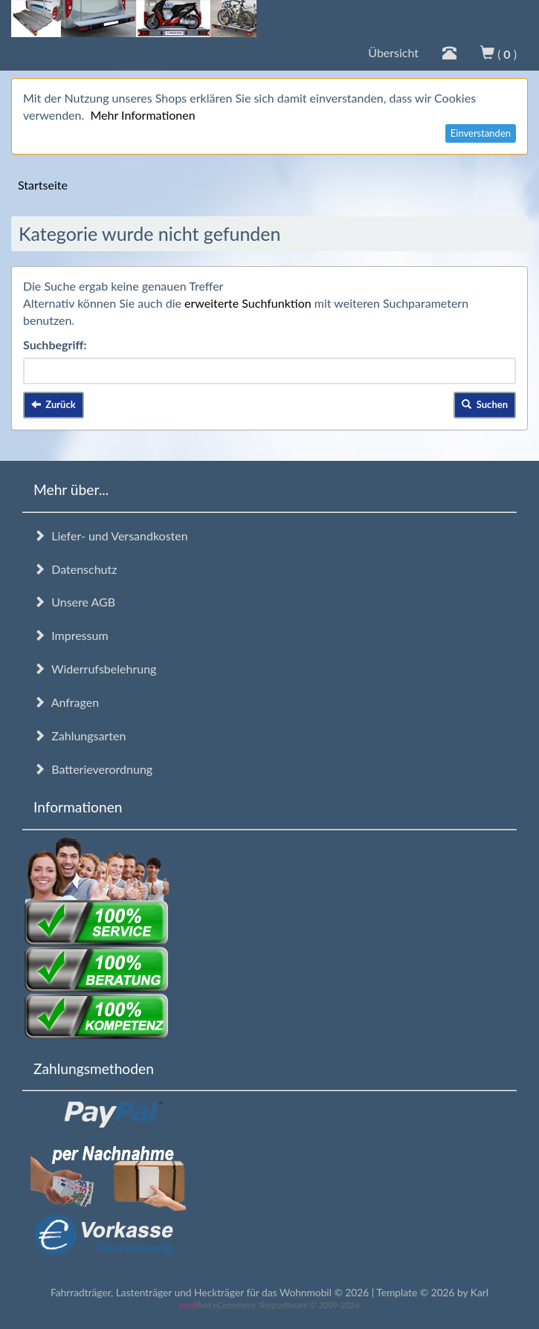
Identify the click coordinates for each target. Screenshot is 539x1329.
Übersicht (393, 52)
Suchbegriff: (55, 344)
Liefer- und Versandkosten (110, 535)
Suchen (485, 404)
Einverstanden (481, 133)
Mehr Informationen (142, 115)
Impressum (71, 635)
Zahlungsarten (79, 735)
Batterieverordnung (92, 769)
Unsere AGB (74, 602)
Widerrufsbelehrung (94, 669)
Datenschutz (75, 569)
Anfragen (66, 702)
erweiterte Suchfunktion (248, 303)
